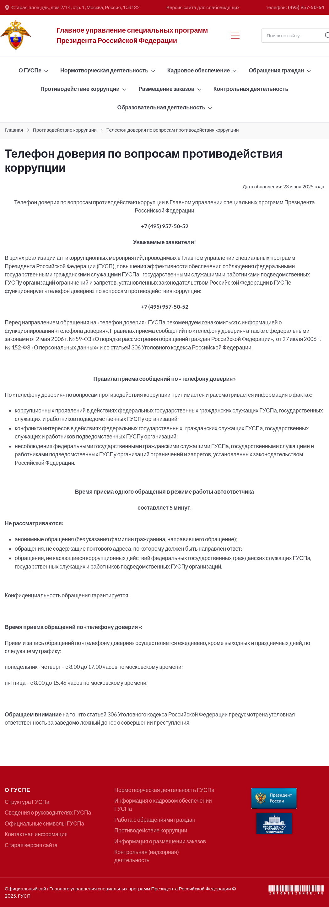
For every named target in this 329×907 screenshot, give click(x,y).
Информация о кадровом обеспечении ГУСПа (163, 804)
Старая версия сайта (31, 845)
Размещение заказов (166, 89)
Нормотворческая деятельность (104, 70)
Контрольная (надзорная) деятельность (146, 856)
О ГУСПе (30, 70)
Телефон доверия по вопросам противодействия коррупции (172, 130)
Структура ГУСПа (27, 802)
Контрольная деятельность (251, 89)
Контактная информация (36, 834)
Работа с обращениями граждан (154, 819)
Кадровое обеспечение (198, 70)
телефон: (295, 7)
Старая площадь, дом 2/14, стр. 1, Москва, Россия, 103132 (72, 7)
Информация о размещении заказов (160, 841)
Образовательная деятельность (161, 107)
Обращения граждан (276, 70)
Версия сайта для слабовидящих (203, 7)
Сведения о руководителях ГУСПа (48, 812)
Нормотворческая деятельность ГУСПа (164, 790)
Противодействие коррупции (80, 89)
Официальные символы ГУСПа (44, 823)
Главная (14, 130)
